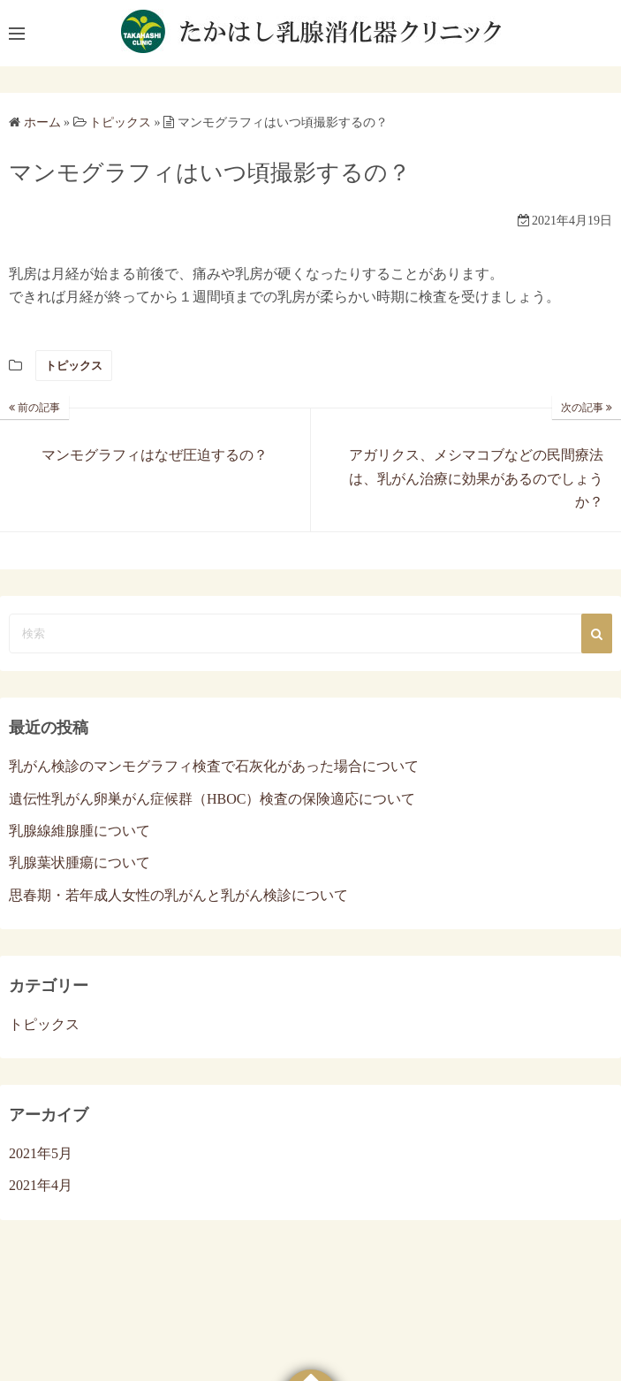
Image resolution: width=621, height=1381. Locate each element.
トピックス (73, 365)
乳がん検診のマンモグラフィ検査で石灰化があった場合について (214, 766)
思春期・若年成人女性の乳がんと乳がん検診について (178, 895)
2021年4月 (40, 1185)
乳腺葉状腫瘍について (79, 862)
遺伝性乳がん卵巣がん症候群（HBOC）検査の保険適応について (212, 798)
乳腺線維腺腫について (79, 830)
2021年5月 (40, 1153)
